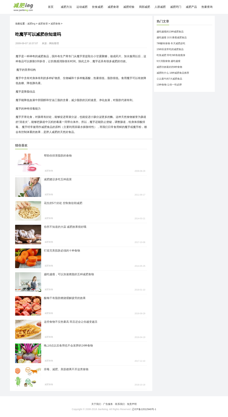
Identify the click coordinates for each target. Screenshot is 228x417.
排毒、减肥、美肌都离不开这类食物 (66, 369)
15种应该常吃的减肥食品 (170, 49)
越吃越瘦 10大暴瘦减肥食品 (172, 37)
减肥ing (31, 23)
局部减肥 (144, 6)
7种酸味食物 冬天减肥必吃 (171, 43)
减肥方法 (66, 6)
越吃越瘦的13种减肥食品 (170, 31)
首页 (50, 6)
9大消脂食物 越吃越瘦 (169, 61)
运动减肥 (82, 6)
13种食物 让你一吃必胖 (169, 84)
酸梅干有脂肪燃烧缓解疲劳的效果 (65, 298)
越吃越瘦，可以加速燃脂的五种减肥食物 (69, 274)
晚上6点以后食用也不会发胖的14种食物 (68, 345)
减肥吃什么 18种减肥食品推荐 (173, 72)
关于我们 (96, 404)
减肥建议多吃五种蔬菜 (58, 179)
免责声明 (132, 404)
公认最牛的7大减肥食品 (169, 78)
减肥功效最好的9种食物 (169, 67)
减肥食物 (55, 23)
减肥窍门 (175, 6)
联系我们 (120, 404)
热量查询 (207, 6)
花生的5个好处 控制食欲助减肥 (63, 203)
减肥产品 (191, 6)
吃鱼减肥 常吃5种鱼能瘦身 (171, 55)
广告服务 (108, 404)
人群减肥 (160, 6)
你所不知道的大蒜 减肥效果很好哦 (65, 226)
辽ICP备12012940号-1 (144, 409)
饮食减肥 (97, 6)
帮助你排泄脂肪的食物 (58, 155)
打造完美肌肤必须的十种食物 (62, 250)
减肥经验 (128, 6)
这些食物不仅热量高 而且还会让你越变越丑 (70, 321)
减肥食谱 (113, 6)
